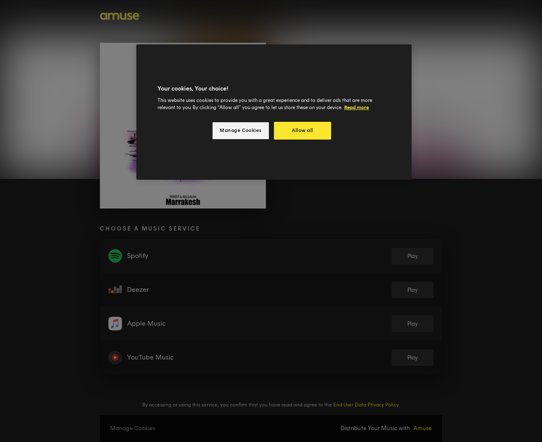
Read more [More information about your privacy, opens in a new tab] (356, 107)
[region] (274, 112)
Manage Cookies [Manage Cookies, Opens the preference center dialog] (240, 130)
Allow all (302, 130)
